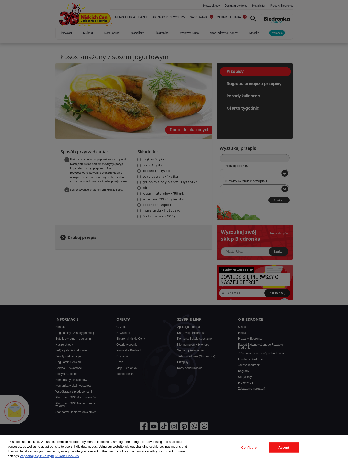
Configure (249, 447)
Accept (283, 447)
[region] (174, 448)
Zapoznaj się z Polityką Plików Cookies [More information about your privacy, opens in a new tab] (49, 456)
